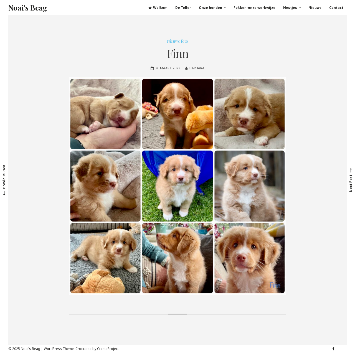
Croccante (83, 348)
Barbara (196, 68)
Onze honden (210, 7)
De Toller (183, 7)
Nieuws (314, 7)
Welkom (158, 7)
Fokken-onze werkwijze (254, 7)
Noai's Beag (27, 7)
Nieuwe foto (177, 41)
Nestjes (290, 7)
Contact (336, 7)
